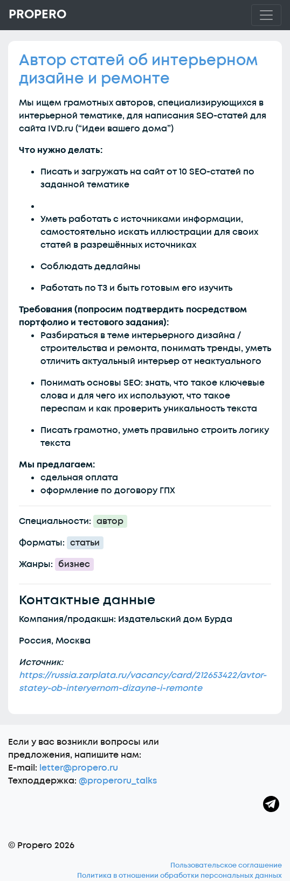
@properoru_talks (118, 781)
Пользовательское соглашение (226, 865)
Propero (37, 14)
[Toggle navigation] (266, 15)
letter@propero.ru (78, 768)
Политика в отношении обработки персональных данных (179, 875)
